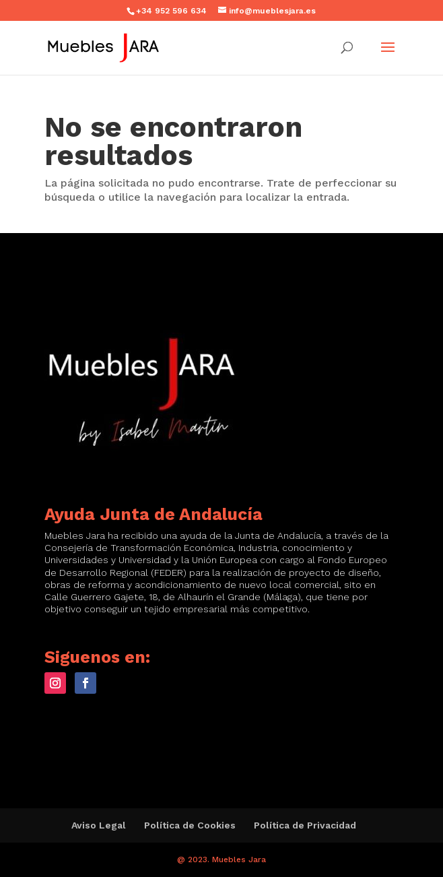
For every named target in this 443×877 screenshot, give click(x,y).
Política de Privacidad (305, 825)
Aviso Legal (98, 825)
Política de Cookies (190, 825)
